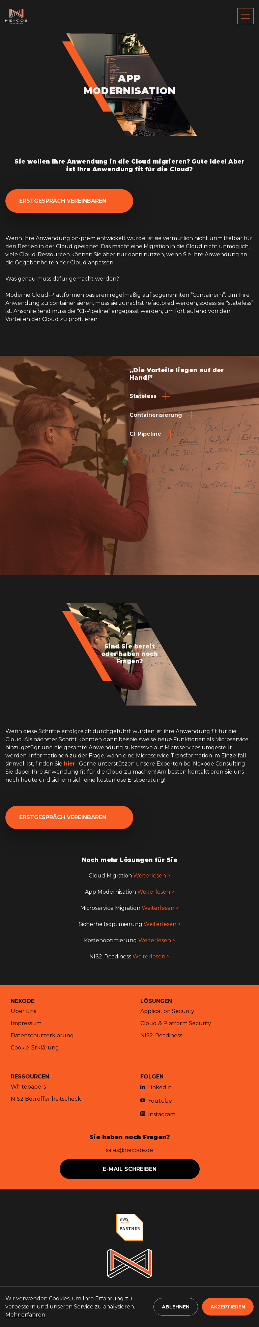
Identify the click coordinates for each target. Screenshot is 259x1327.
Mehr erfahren (25, 1314)
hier (69, 763)
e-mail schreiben (129, 1169)
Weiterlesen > (151, 875)
